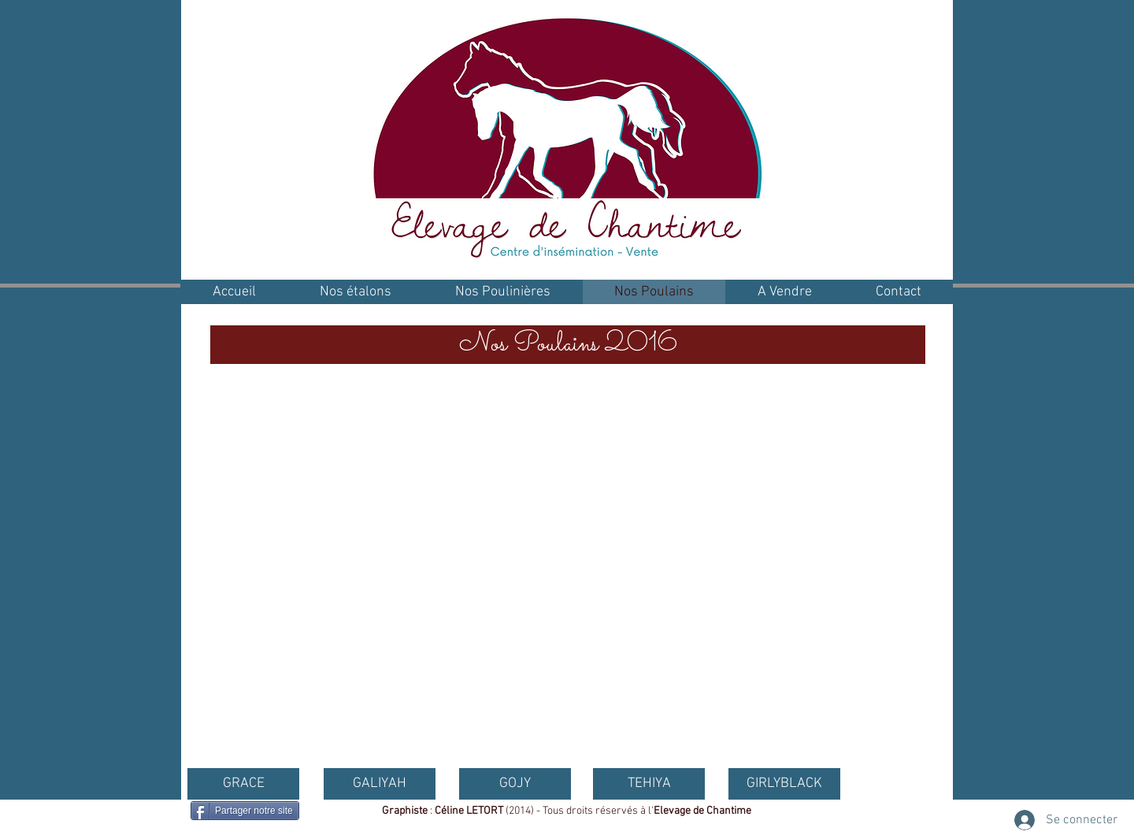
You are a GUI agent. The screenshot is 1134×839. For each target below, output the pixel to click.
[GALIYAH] (379, 784)
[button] (567, 344)
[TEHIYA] (649, 784)
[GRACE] (243, 784)
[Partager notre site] (245, 810)
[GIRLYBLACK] (784, 784)
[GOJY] (515, 784)
